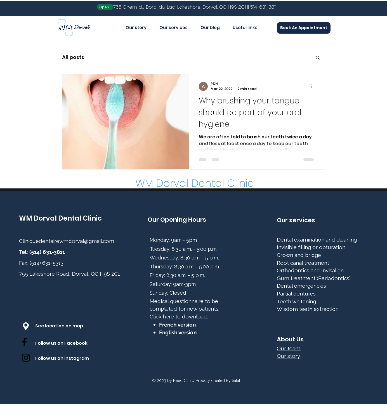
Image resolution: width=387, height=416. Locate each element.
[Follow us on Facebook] (67, 343)
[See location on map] (65, 326)
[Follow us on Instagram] (67, 358)
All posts (73, 57)
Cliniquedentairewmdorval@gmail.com (66, 241)
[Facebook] (24, 342)
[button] (317, 58)
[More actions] (313, 86)
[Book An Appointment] (304, 28)
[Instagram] (25, 357)
